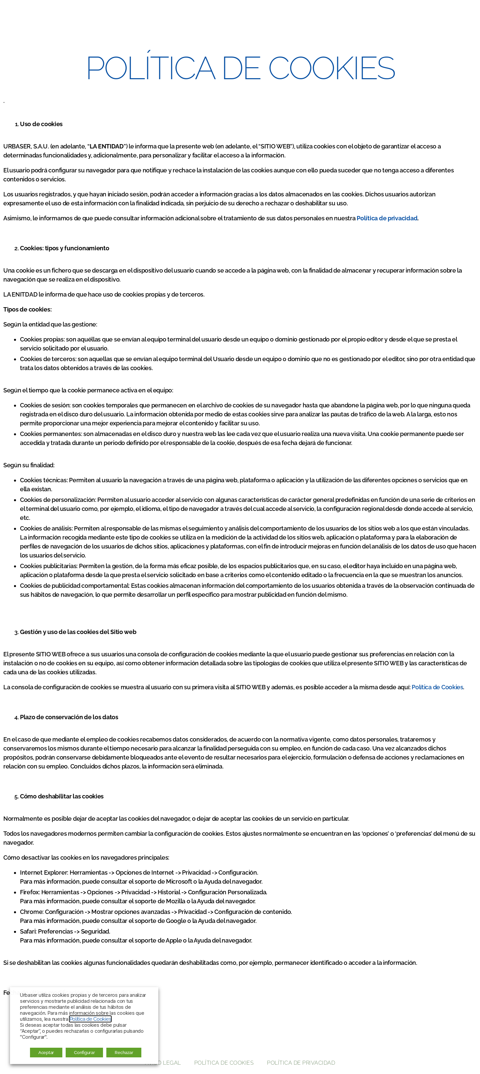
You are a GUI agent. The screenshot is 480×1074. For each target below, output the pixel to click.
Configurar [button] (84, 1052)
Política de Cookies (437, 687)
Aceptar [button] (46, 1052)
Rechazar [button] (124, 1052)
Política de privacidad (301, 1063)
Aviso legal (163, 1063)
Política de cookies (224, 1063)
